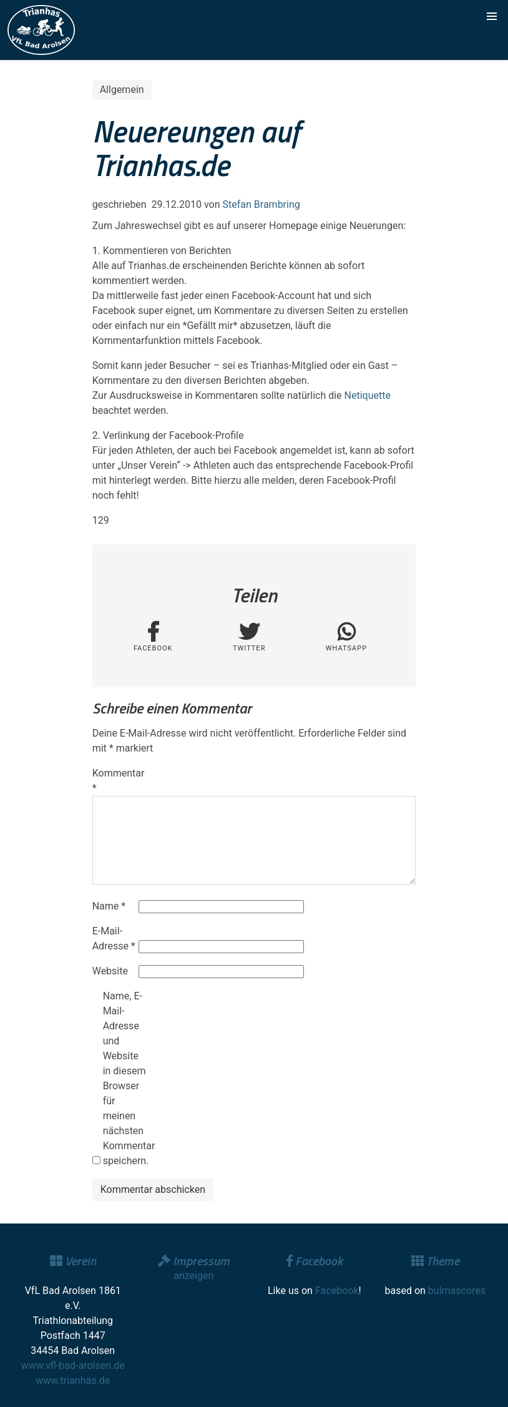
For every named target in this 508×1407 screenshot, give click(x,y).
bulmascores (457, 1291)
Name (109, 906)
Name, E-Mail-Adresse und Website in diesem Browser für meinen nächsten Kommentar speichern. (125, 1078)
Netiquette (367, 395)
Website (110, 971)
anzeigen (193, 1276)
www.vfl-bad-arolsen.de (73, 1365)
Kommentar (114, 780)
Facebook (336, 1291)
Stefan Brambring (261, 204)
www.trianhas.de (73, 1380)
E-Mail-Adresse (113, 938)
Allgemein (122, 90)
